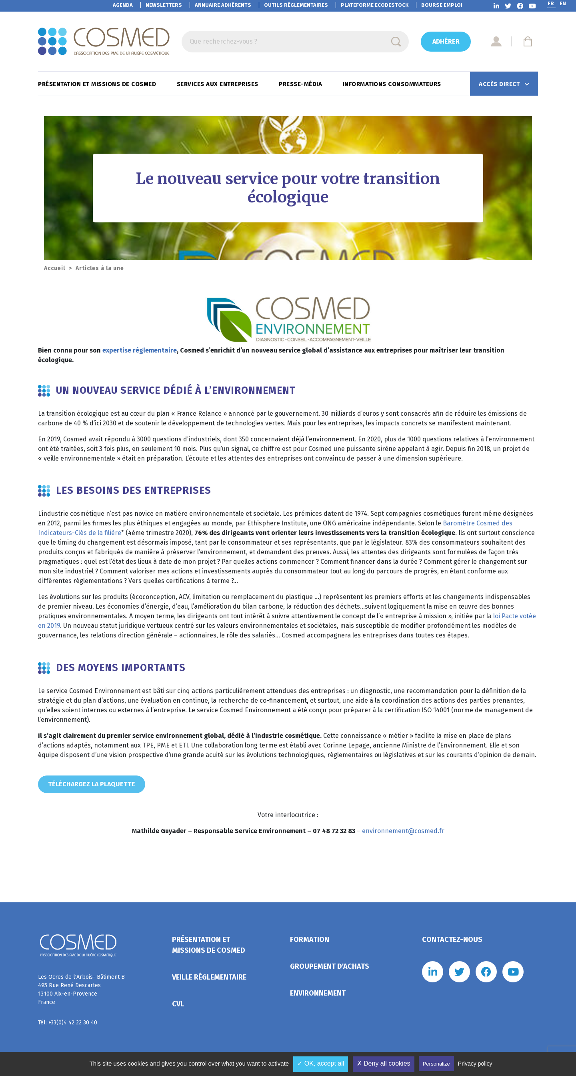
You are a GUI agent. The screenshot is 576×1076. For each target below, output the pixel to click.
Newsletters (164, 5)
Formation (309, 939)
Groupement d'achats (329, 966)
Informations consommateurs (393, 84)
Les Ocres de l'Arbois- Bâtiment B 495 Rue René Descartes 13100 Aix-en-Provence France (81, 990)
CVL (178, 1004)
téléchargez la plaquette (91, 784)
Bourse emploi (441, 5)
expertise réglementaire (139, 350)
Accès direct (500, 84)
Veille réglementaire (209, 977)
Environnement (318, 993)
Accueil (54, 268)
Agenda (123, 5)
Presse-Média (301, 84)
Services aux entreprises (218, 84)
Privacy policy (475, 1063)
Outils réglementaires (296, 5)
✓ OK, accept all (320, 1063)
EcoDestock (374, 5)
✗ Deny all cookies (383, 1063)
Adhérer (446, 41)
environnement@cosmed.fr (403, 831)
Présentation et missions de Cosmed (98, 84)
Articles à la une (100, 268)
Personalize (436, 1064)
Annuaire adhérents (223, 5)
